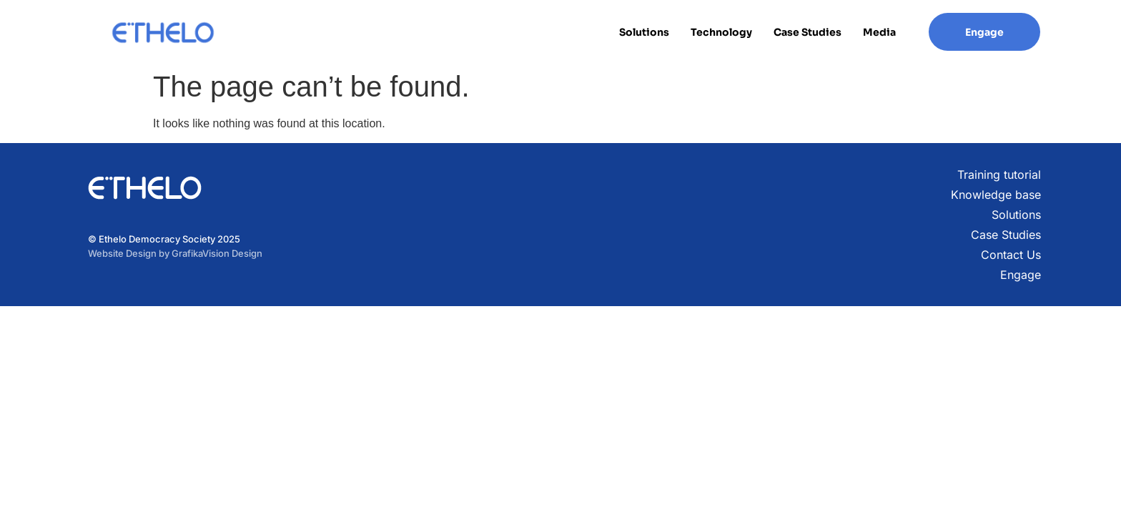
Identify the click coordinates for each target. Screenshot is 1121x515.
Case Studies (807, 32)
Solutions (644, 32)
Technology (721, 32)
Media (879, 32)
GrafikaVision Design (217, 253)
